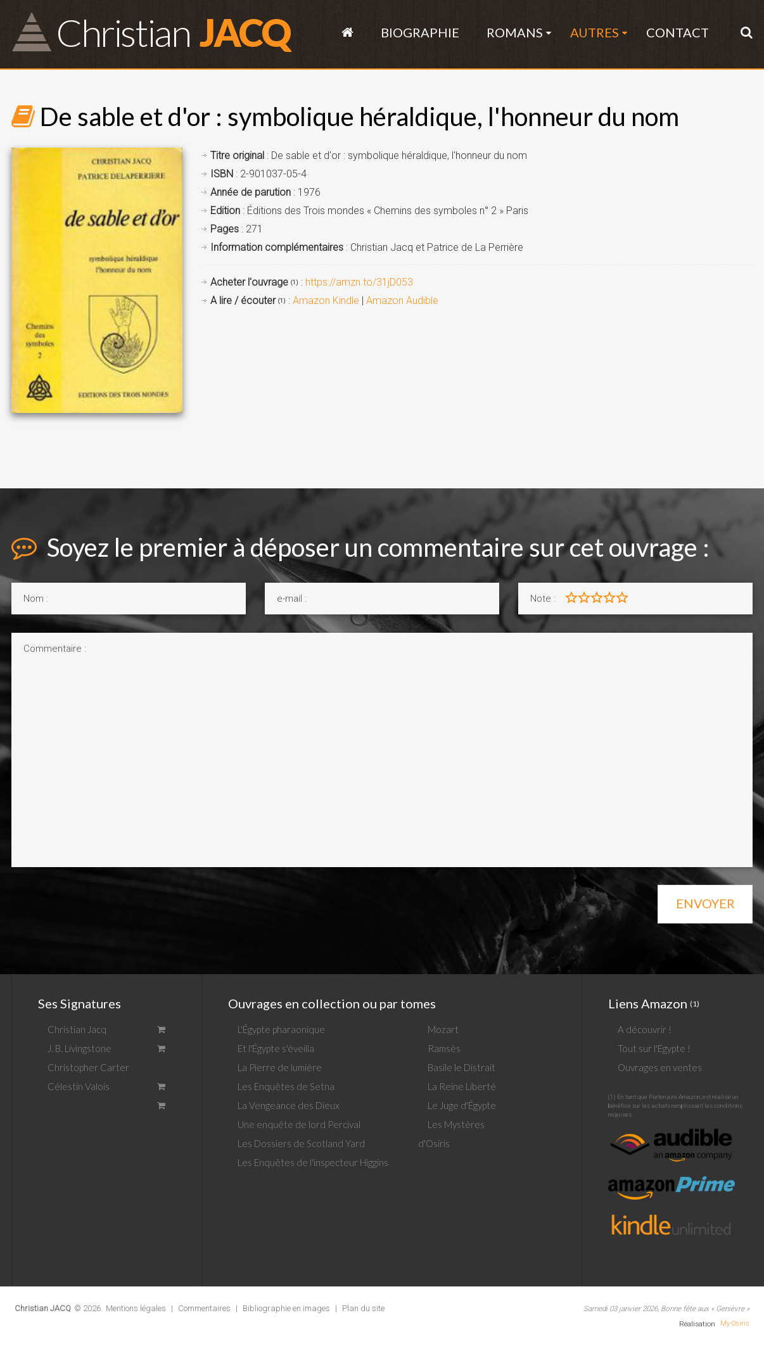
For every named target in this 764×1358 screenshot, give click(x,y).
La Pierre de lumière (280, 1067)
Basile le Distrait (461, 1067)
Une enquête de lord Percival (299, 1124)
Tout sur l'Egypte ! (654, 1048)
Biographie (420, 32)
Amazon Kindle (326, 301)
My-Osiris (734, 1323)
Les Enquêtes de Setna (286, 1086)
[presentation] (107, 900)
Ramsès (444, 1048)
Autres (594, 32)
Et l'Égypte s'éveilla (276, 1048)
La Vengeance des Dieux (289, 1105)
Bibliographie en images (286, 1308)
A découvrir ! (645, 1029)
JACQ (173, 31)
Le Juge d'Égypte (462, 1105)
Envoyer (705, 903)
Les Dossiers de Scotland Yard (301, 1143)
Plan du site (363, 1308)
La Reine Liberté (462, 1086)
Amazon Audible (402, 301)
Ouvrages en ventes (660, 1067)
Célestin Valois (79, 1086)
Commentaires (204, 1308)
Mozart (443, 1029)
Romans (515, 32)
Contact (677, 32)
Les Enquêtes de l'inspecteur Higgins (313, 1162)
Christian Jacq (77, 1029)
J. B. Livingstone (79, 1048)
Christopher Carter (88, 1067)
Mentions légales (136, 1308)
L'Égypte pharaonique (281, 1029)
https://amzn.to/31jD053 (359, 282)
